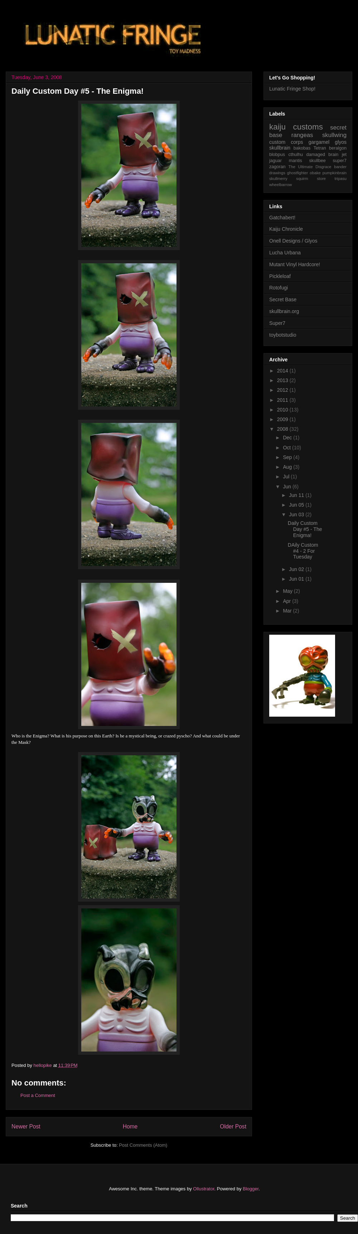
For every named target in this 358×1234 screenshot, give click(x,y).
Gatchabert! (282, 217)
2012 (283, 390)
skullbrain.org (284, 311)
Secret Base (282, 299)
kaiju (277, 126)
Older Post (233, 1126)
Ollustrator (203, 1188)
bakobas (302, 148)
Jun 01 (297, 579)
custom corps (286, 142)
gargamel (319, 142)
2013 (283, 380)
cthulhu (295, 154)
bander (340, 167)
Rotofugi (278, 288)
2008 (283, 429)
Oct (287, 447)
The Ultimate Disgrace (310, 167)
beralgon (338, 148)
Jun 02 (297, 569)
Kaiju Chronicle (286, 229)
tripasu (340, 178)
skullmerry (278, 178)
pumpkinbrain (335, 173)
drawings (277, 173)
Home (130, 1126)
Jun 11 (297, 495)
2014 (283, 371)
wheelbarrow (280, 184)
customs (308, 126)
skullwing (334, 135)
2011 (283, 400)
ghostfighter (297, 173)
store (321, 178)
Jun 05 (297, 505)
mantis (295, 160)
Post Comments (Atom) (143, 1145)
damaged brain (322, 154)
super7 (340, 160)
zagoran (277, 166)
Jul (287, 476)
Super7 (277, 323)
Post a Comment (37, 1095)
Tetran (320, 148)
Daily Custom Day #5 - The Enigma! (305, 529)
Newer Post (25, 1126)
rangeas (302, 135)
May (288, 591)
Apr (287, 601)
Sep (288, 457)
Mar (288, 611)
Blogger (250, 1188)
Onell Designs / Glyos (293, 241)
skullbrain (279, 148)
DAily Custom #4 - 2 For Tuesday (303, 551)
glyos (341, 142)
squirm (302, 178)
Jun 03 (297, 514)
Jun (287, 486)
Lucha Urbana (285, 252)
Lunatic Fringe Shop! (292, 89)
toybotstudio (282, 335)
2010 (283, 410)
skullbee (317, 160)
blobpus (277, 154)
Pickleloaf (280, 276)
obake (315, 173)
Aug (288, 467)
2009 (283, 419)
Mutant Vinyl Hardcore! (294, 264)
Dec (288, 437)
